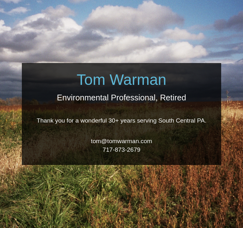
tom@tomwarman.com (121, 141)
